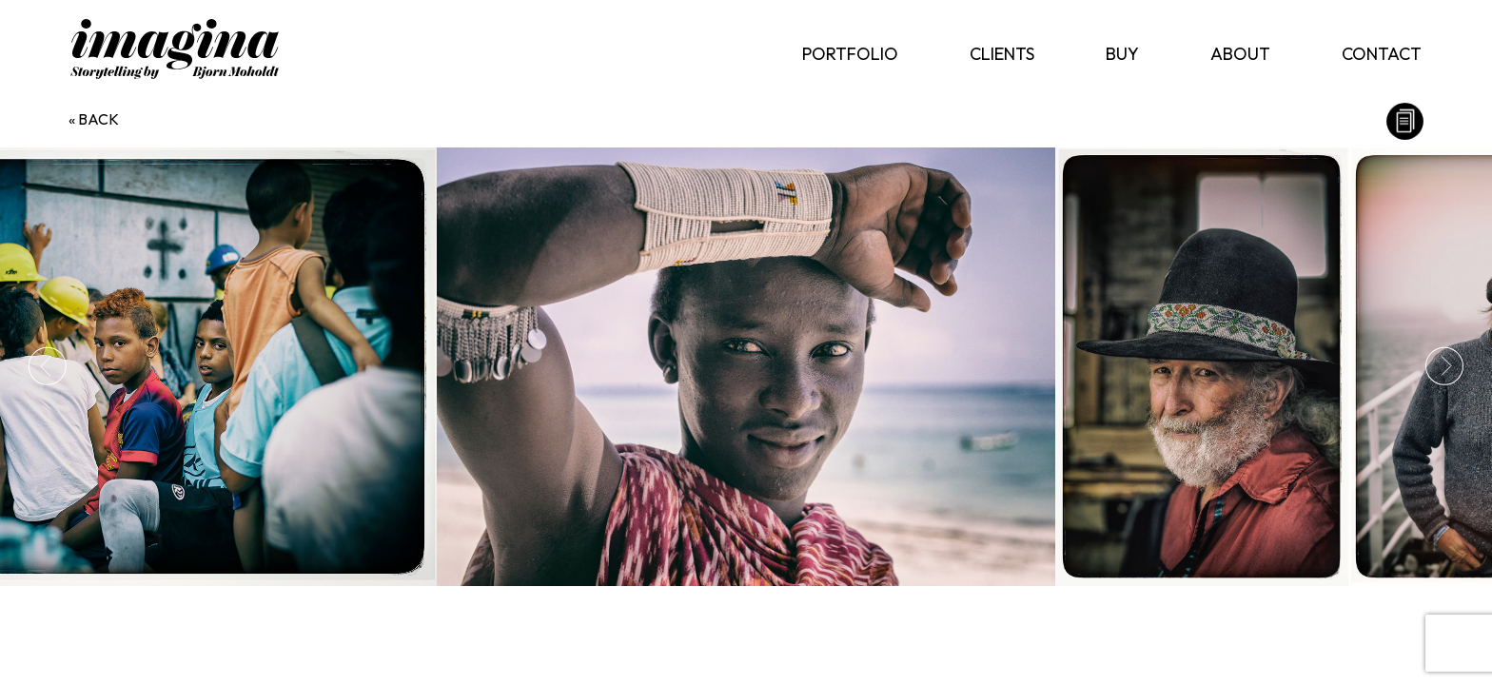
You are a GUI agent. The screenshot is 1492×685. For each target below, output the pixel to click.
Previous (47, 366)
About (1240, 54)
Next (1444, 366)
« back (94, 118)
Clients (1002, 54)
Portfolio (850, 54)
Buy (1122, 54)
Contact (1382, 54)
